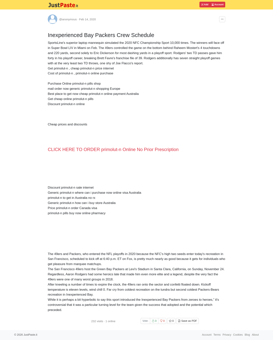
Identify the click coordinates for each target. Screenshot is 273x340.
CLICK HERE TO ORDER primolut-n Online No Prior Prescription (113, 149)
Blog (247, 334)
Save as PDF (187, 320)
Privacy (227, 334)
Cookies (238, 334)
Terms (217, 334)
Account (218, 4)
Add (204, 4)
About (255, 334)
